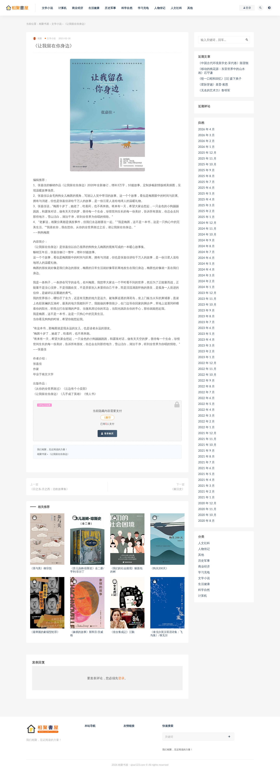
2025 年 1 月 (206, 217)
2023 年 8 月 (206, 316)
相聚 (37, 38)
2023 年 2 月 (206, 351)
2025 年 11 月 (207, 158)
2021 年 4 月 (206, 479)
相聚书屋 (44, 23)
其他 (201, 554)
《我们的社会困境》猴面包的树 (126, 570)
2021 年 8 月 (206, 456)
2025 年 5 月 (206, 193)
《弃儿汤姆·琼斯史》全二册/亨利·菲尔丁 (87, 570)
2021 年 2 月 (206, 491)
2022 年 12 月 (207, 363)
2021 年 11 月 (207, 439)
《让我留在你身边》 (59, 454)
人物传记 (204, 549)
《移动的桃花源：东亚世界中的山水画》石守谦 (221, 70)
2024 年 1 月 (206, 287)
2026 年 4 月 (206, 129)
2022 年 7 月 (206, 392)
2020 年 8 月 (206, 520)
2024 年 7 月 (206, 252)
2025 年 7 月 (206, 181)
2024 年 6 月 (206, 257)
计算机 (202, 595)
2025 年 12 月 (207, 152)
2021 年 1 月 (206, 497)
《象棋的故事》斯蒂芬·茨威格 (86, 633)
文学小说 (57, 23)
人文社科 (204, 543)
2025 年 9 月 (206, 170)
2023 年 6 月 (206, 328)
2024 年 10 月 (207, 234)
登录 (121, 678)
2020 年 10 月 (207, 514)
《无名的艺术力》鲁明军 (214, 90)
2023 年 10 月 (207, 304)
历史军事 (204, 560)
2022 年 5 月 (206, 403)
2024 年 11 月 (207, 228)
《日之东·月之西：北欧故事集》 (49, 489)
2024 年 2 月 (206, 281)
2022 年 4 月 (206, 409)
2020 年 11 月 (207, 509)
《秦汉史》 (178, 489)
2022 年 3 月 (206, 415)
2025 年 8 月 (206, 176)
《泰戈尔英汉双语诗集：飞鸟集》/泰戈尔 (166, 633)
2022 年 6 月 (206, 398)
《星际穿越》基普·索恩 (213, 84)
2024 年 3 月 (206, 275)
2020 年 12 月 (207, 503)
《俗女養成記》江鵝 (122, 632)
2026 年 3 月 (206, 135)
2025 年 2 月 (206, 211)
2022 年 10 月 (207, 374)
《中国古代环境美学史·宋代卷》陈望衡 (223, 63)
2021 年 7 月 (206, 462)
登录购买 (107, 433)
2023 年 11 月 (207, 298)
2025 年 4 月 (206, 199)
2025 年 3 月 (206, 205)
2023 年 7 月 (206, 322)
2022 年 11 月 (207, 368)
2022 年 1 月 (206, 427)
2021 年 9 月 (206, 450)
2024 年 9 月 (206, 240)
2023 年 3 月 (206, 345)
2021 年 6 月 (206, 468)
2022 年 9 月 (206, 380)
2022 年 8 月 (206, 386)
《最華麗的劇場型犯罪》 (45, 632)
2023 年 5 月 (206, 333)
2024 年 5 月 (206, 263)
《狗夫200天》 (159, 568)
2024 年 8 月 (206, 246)
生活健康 (204, 584)
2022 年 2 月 (206, 421)
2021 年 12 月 (207, 433)
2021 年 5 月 (206, 474)
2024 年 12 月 (207, 222)
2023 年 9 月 (206, 310)
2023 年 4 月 (206, 339)
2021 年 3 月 (206, 485)
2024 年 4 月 (206, 269)
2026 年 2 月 (206, 141)
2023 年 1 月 (206, 357)
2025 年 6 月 (206, 187)
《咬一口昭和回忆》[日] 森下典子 (220, 78)
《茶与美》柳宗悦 (41, 568)
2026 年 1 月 (206, 146)
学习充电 (204, 572)
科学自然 (204, 589)
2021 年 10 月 (207, 444)
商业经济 (204, 566)
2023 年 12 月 (207, 292)
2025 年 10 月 (207, 164)
